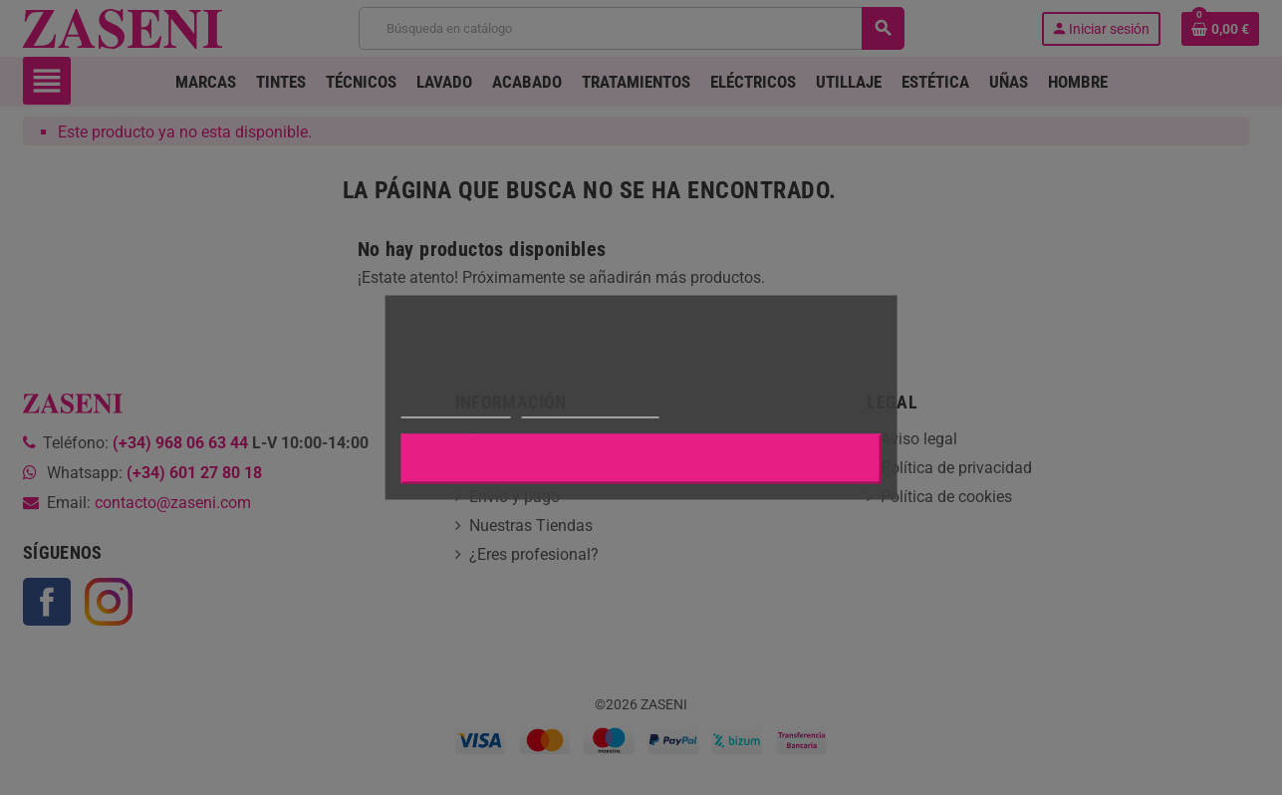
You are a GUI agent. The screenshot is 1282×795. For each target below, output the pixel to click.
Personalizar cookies (589, 408)
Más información (455, 408)
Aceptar (641, 459)
